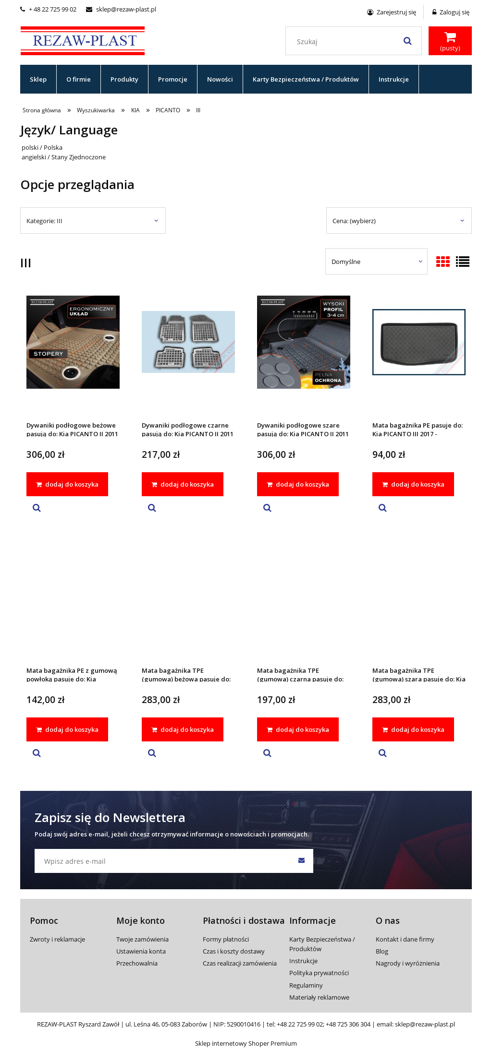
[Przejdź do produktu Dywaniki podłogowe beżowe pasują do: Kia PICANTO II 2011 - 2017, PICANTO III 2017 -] (73, 355)
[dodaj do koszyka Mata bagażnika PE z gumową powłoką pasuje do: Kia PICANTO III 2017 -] (67, 729)
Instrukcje (303, 960)
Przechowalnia (137, 963)
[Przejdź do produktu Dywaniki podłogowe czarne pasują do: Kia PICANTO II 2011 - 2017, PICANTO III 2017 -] (188, 355)
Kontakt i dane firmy (405, 939)
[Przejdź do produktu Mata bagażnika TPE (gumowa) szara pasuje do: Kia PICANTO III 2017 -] (419, 600)
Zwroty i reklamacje (57, 939)
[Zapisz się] (301, 861)
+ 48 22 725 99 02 (48, 9)
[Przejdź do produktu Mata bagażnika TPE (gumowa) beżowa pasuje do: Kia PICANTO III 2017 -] (188, 600)
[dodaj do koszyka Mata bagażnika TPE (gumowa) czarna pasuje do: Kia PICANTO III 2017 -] (298, 729)
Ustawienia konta (141, 951)
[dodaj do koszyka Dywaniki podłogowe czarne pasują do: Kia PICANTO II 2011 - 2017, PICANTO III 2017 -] (182, 484)
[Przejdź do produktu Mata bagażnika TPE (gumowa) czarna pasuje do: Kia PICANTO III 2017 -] (303, 600)
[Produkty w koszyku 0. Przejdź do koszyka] (450, 42)
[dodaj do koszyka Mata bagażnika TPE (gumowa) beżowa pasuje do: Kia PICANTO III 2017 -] (182, 729)
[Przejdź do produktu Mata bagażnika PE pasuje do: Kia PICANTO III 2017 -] (419, 355)
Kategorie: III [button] (44, 220)
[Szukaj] (407, 40)
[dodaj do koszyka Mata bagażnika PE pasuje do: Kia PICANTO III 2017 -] (413, 484)
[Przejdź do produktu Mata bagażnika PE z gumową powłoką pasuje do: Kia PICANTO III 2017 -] (73, 600)
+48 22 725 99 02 (300, 1024)
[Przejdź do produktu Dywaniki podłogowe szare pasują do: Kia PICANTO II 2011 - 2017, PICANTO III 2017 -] (303, 355)
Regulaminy (306, 985)
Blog (382, 951)
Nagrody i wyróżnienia (408, 963)
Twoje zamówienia (142, 939)
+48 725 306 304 (348, 1024)
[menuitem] (38, 79)
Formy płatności (226, 939)
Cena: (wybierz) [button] (354, 220)
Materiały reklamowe (319, 997)
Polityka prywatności (319, 972)
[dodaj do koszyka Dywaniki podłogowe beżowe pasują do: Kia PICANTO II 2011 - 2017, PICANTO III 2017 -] (67, 484)
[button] (37, 508)
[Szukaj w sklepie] (356, 41)
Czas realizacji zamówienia (240, 963)
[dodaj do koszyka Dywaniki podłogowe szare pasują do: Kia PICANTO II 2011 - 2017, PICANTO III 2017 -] (298, 484)
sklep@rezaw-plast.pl (121, 9)
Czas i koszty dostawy (234, 951)
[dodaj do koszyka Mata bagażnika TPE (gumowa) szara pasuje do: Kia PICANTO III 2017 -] (413, 729)
